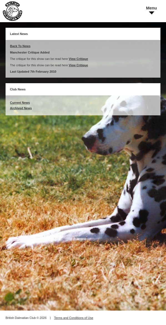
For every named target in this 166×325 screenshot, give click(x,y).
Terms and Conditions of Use (73, 317)
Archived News (21, 108)
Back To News (20, 46)
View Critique (78, 58)
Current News (20, 102)
